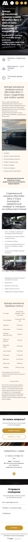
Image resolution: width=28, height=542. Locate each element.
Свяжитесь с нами (14, 436)
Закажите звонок (14, 430)
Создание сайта (17, 538)
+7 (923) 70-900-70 (14, 456)
